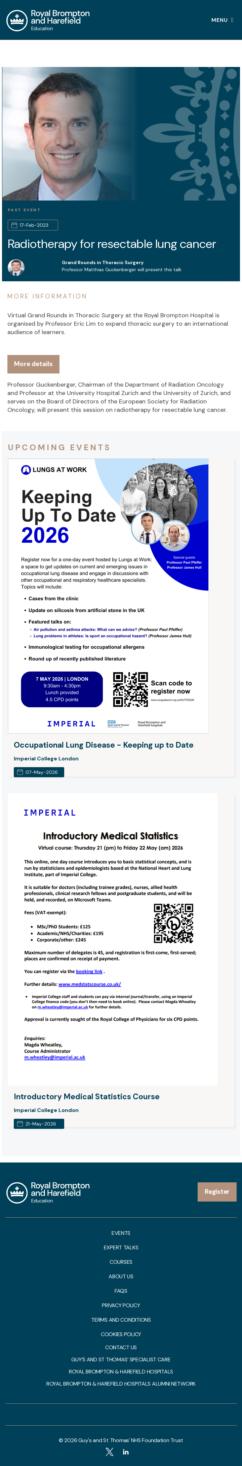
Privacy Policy (121, 1305)
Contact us (121, 1347)
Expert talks (121, 1247)
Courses (121, 1262)
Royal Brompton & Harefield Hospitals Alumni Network (121, 1384)
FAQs (121, 1291)
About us (121, 1276)
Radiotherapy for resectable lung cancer (112, 244)
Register (217, 1191)
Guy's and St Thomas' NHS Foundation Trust (130, 1440)
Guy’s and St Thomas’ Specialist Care (120, 1359)
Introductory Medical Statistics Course (87, 1097)
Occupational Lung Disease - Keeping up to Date (104, 745)
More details (33, 364)
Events (121, 1233)
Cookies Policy (121, 1334)
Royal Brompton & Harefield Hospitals (121, 1371)
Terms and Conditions (121, 1320)
